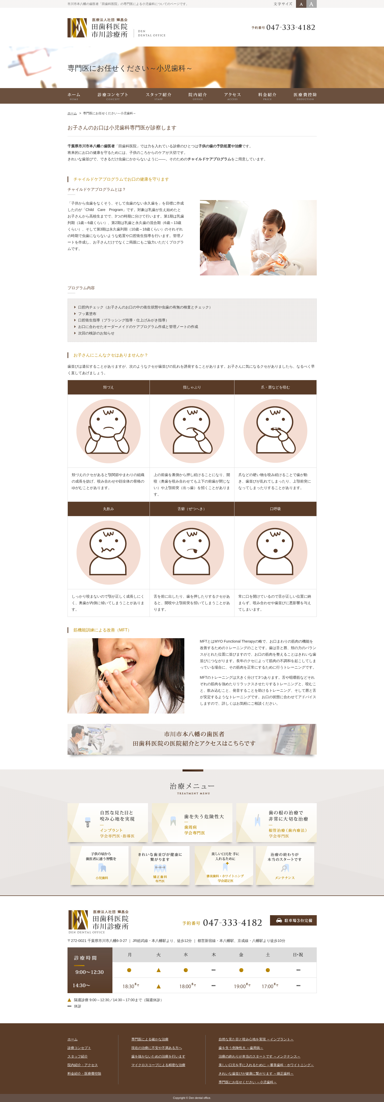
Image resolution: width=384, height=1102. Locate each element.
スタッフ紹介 (78, 1056)
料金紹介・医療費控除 (84, 1073)
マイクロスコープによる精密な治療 (158, 1065)
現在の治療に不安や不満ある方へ (156, 1048)
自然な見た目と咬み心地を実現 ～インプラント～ (256, 1039)
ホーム (72, 113)
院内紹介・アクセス (83, 1065)
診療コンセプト (79, 1048)
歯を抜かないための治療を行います (158, 1056)
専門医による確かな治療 (150, 1039)
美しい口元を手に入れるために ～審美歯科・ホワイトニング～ (266, 1065)
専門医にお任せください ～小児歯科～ (248, 1082)
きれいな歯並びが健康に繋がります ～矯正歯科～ (256, 1073)
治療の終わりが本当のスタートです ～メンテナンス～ (260, 1056)
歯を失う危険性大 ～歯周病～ (241, 1048)
